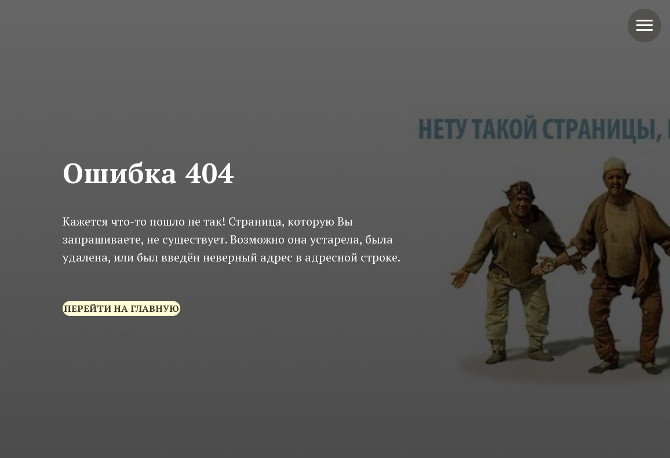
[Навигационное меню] (644, 25)
